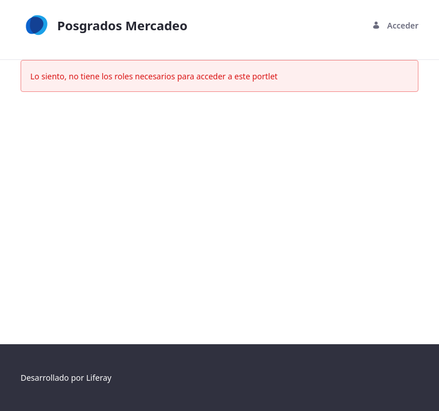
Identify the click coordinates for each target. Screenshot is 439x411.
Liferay (98, 377)
